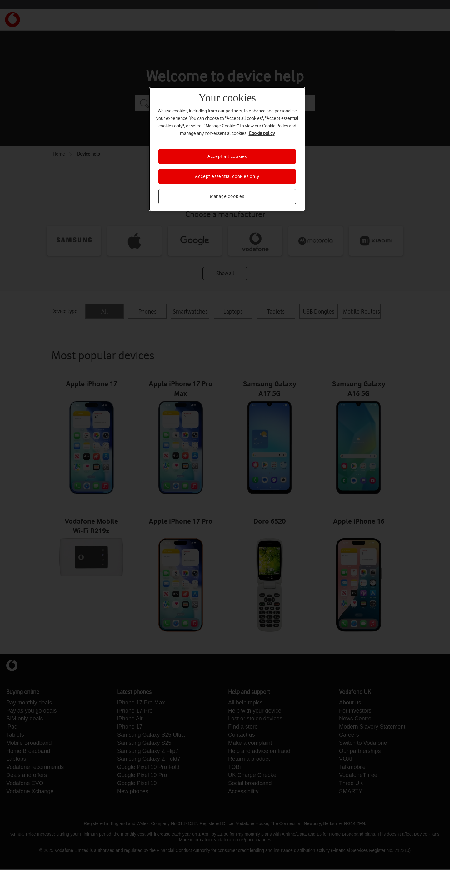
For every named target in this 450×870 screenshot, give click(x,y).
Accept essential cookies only (227, 176)
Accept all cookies (227, 156)
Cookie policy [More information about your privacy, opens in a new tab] (262, 133)
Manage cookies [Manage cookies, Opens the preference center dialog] (227, 196)
